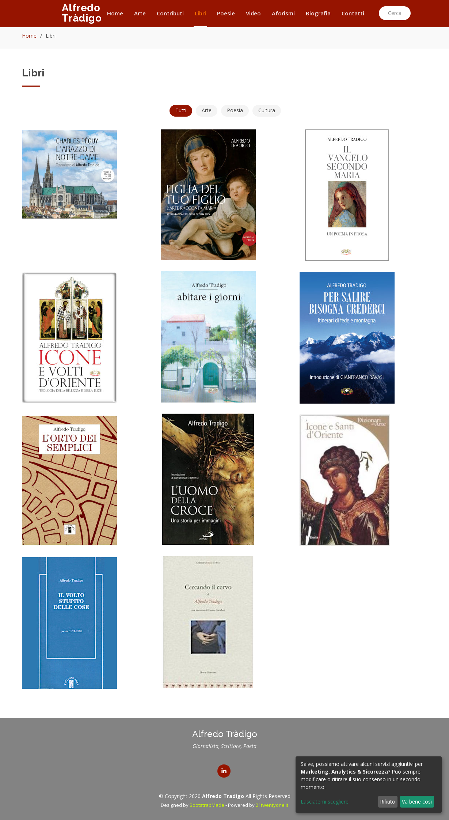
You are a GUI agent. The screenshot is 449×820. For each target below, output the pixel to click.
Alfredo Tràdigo (82, 13)
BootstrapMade (207, 805)
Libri (200, 13)
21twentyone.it (272, 805)
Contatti (353, 13)
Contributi (170, 13)
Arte (140, 13)
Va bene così (417, 801)
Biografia (318, 13)
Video (253, 13)
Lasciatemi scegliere (325, 801)
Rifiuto (387, 801)
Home (115, 13)
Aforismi (283, 13)
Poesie (226, 13)
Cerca (395, 13)
